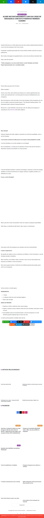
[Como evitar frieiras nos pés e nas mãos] (11, 492)
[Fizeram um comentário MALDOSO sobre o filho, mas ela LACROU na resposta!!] (33, 421)
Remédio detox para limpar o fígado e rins (30, 400)
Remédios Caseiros (23, 11)
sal (12, 146)
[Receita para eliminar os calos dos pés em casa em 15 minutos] (33, 377)
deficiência (13, 109)
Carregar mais (21, 506)
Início (18, 11)
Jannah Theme (3, 515)
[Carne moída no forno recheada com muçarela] (33, 493)
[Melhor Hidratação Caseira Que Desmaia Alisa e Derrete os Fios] (33, 475)
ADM (17, 23)
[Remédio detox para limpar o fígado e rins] (33, 393)
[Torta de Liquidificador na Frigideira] (11, 458)
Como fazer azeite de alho (6, 384)
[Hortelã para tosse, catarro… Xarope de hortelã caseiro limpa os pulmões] (11, 393)
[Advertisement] (22, 35)
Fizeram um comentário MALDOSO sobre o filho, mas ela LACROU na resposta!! (31, 430)
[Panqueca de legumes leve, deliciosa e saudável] (33, 458)
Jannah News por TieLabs (31, 512)
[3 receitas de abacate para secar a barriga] (11, 475)
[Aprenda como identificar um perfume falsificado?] (11, 441)
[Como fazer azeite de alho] (11, 377)
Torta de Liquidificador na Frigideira (10, 465)
